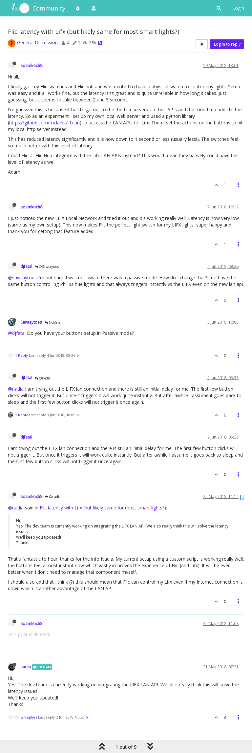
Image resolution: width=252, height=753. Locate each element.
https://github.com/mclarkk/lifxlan (44, 122)
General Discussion (37, 42)
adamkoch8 (31, 65)
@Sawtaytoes (47, 266)
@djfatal (53, 322)
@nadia (43, 378)
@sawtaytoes (22, 277)
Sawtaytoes (31, 322)
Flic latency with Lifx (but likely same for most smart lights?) (103, 508)
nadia (25, 666)
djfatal (26, 266)
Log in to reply (227, 44)
